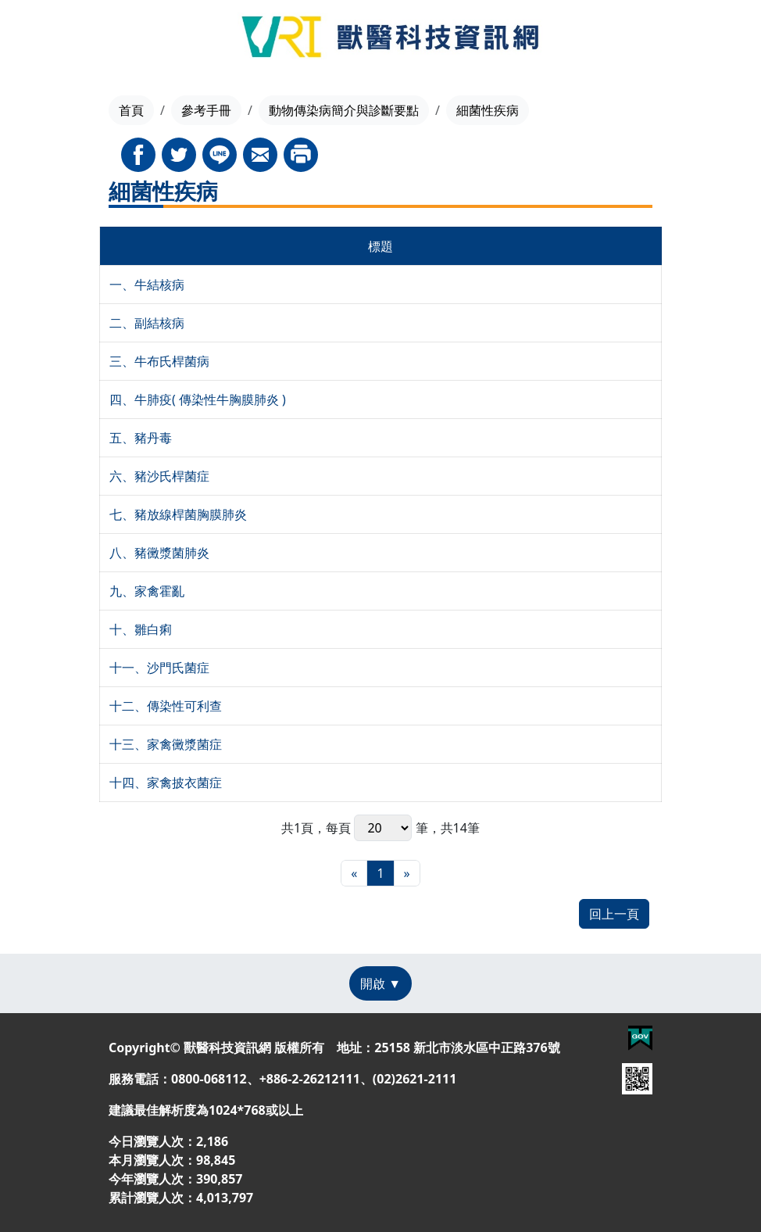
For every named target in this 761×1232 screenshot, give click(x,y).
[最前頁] (354, 873)
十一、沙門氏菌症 (159, 667)
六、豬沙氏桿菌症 (159, 476)
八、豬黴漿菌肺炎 (159, 552)
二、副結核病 (146, 322)
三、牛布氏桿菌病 (159, 361)
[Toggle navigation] (47, 39)
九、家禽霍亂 (146, 591)
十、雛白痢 (140, 629)
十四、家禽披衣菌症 (165, 782)
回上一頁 (614, 913)
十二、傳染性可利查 (165, 705)
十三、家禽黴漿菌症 (165, 744)
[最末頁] (407, 873)
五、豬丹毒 (140, 437)
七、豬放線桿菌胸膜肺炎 (178, 514)
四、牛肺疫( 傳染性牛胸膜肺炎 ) (197, 399)
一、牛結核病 (146, 284)
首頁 (131, 110)
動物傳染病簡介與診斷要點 (344, 110)
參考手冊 (206, 110)
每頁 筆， (383, 828)
